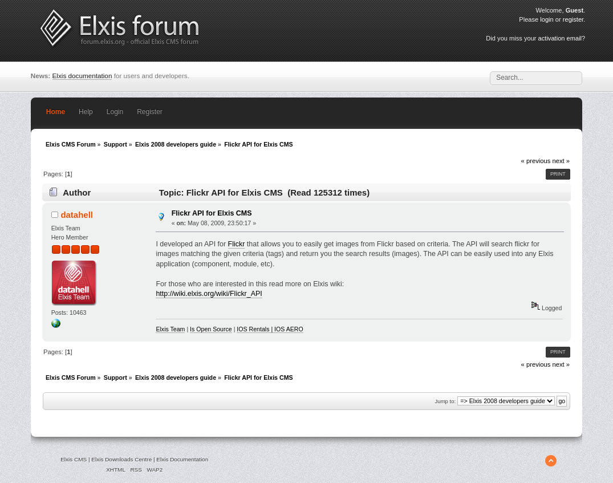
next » (561, 160)
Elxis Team (170, 329)
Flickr (236, 244)
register (573, 19)
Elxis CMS (73, 459)
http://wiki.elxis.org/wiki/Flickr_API (209, 294)
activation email (560, 38)
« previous (536, 160)
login (546, 19)
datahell (76, 215)
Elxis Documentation (182, 459)
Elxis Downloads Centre (121, 459)
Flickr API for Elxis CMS (212, 213)
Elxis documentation (82, 75)
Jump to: (445, 401)
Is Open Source (211, 329)
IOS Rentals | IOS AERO (270, 329)
